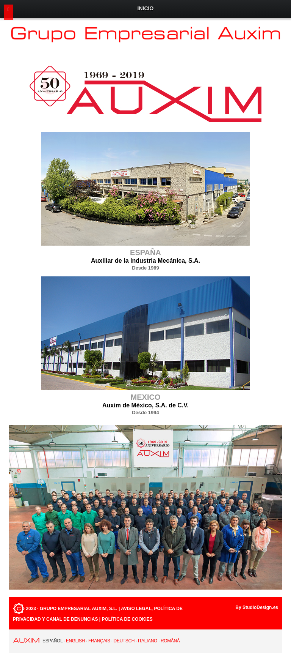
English (75, 641)
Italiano (147, 641)
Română (170, 641)
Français (99, 641)
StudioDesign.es (260, 607)
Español (52, 641)
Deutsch (124, 641)
